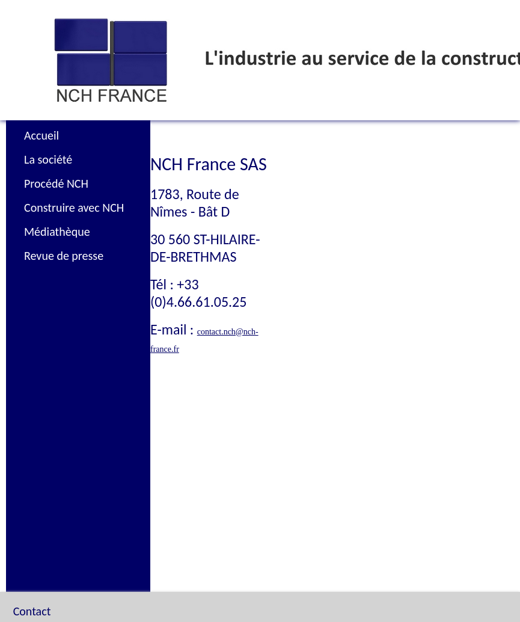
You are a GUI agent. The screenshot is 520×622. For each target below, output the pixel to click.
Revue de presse (63, 255)
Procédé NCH (56, 183)
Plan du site (48, 599)
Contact (32, 581)
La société (48, 159)
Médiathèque (57, 231)
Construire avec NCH (74, 207)
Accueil (41, 135)
